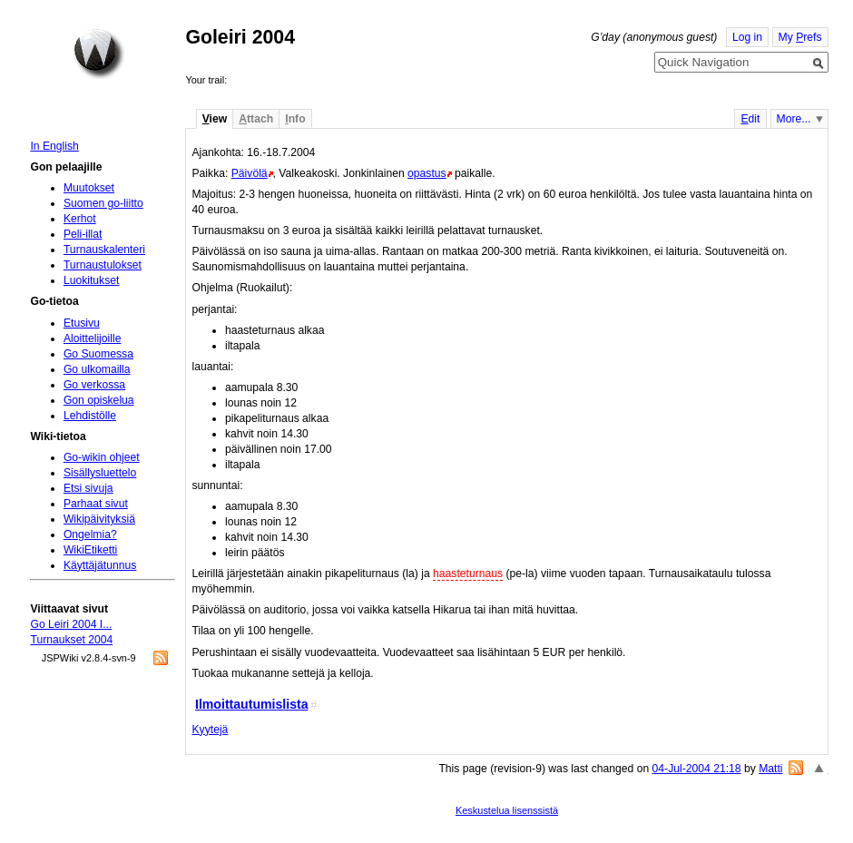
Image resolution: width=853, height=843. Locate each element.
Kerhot (80, 218)
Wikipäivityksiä (99, 519)
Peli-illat (83, 234)
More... (794, 119)
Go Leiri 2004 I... (71, 624)
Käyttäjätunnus (100, 565)
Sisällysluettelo (100, 472)
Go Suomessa (98, 354)
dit (750, 119)
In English (54, 146)
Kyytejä (209, 729)
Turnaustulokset (103, 265)
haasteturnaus (468, 573)
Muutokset (89, 187)
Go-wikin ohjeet (102, 457)
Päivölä (249, 173)
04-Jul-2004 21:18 (696, 768)
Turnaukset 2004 (71, 639)
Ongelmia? (90, 534)
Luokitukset (92, 280)
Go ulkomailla (97, 369)
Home (99, 54)
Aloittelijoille (93, 338)
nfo (295, 119)
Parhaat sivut (96, 503)
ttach (256, 119)
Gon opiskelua (99, 400)
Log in (747, 37)
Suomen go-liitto (103, 203)
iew (214, 119)
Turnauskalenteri (104, 249)
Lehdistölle (90, 415)
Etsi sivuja (88, 488)
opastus (426, 173)
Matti (770, 768)
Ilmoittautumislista (252, 704)
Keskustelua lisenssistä (507, 810)
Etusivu (82, 323)
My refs (800, 37)
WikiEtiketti (90, 550)
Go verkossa (94, 384)
